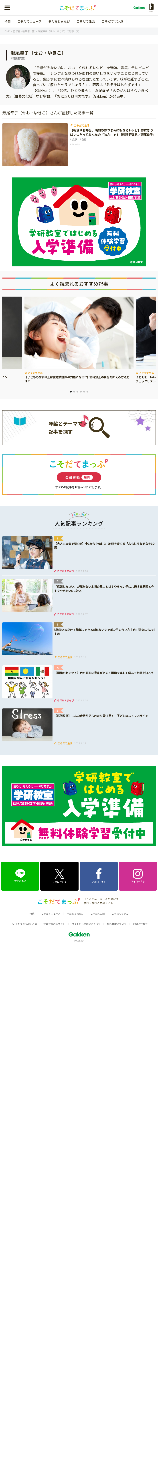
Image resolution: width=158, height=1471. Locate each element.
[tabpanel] (79, 340)
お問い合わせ (140, 924)
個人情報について (116, 924)
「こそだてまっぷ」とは (24, 924)
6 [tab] (87, 391)
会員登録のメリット (54, 924)
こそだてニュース (29, 21)
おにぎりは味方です (73, 96)
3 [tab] (77, 391)
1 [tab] (71, 391)
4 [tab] (81, 391)
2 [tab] (74, 391)
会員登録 (79, 477)
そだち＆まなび (59, 21)
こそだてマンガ (112, 21)
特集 (7, 21)
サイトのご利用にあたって (86, 924)
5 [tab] (84, 391)
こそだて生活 (86, 21)
